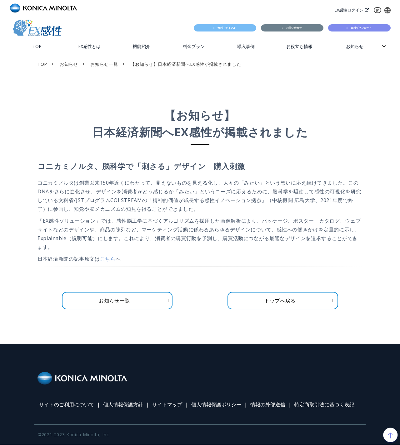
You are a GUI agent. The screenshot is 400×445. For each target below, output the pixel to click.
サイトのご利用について (66, 404)
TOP (37, 46)
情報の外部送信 (267, 404)
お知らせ (354, 46)
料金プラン (194, 46)
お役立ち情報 (299, 46)
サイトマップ (167, 404)
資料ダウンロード (362, 28)
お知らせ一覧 (104, 64)
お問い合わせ (294, 28)
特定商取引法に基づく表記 (324, 404)
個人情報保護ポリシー (216, 404)
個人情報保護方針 (123, 404)
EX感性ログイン (348, 10)
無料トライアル (227, 28)
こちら (108, 259)
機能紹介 (141, 46)
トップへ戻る (280, 300)
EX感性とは (89, 46)
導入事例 (246, 46)
